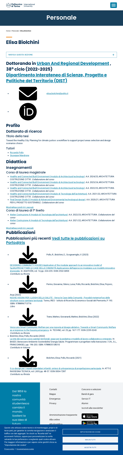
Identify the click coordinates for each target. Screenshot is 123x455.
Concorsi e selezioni (91, 389)
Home (8, 31)
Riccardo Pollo (17, 152)
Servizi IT (86, 398)
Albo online (54, 419)
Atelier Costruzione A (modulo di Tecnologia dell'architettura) (39, 214)
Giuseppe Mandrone (19, 155)
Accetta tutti (90, 448)
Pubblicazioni (20, 232)
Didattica (16, 162)
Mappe (52, 394)
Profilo (13, 125)
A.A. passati (20, 207)
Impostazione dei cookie (90, 432)
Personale (15, 31)
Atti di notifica (55, 424)
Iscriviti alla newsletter (92, 408)
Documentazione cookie (25, 449)
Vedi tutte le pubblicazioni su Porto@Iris (55, 240)
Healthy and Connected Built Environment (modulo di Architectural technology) (47, 176)
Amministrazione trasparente (63, 415)
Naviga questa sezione (61, 55)
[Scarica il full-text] (28, 254)
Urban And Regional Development (73, 63)
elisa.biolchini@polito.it (57, 93)
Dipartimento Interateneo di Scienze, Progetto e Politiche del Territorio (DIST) (56, 78)
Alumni (85, 403)
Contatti (53, 389)
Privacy (52, 403)
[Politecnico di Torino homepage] (20, 5)
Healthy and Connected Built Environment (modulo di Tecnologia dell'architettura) (48, 194)
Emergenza (54, 398)
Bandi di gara (88, 394)
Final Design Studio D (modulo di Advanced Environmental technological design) (48, 199)
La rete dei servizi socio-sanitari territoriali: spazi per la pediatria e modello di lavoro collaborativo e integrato (61, 339)
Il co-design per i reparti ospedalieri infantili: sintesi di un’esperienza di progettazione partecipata (55, 368)
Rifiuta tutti (90, 440)
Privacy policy (9, 449)
